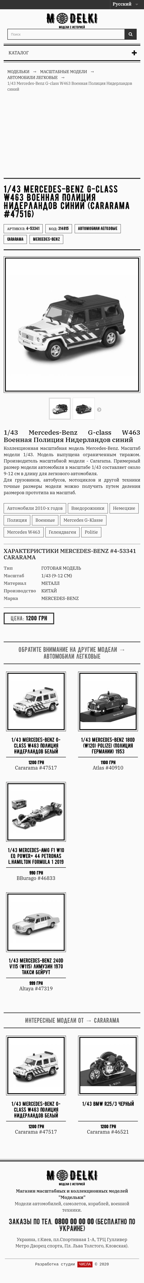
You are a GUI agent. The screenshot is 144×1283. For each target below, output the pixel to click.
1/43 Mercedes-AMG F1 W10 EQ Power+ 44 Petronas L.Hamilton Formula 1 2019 (36, 856)
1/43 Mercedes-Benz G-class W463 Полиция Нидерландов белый (36, 745)
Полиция (17, 520)
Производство (20, 591)
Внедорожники (87, 508)
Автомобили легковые (97, 228)
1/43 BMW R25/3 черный (108, 1103)
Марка (11, 598)
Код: (59, 228)
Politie (91, 532)
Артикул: (23, 228)
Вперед (99, 409)
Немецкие (124, 508)
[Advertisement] (72, 138)
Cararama (15, 239)
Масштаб (14, 576)
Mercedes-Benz (46, 239)
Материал (15, 583)
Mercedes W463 (23, 532)
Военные (45, 520)
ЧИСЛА (85, 1264)
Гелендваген (62, 532)
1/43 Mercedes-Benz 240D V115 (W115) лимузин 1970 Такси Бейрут (36, 966)
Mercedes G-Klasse (83, 520)
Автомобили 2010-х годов (35, 508)
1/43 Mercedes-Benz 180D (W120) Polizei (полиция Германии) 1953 (108, 745)
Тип (8, 568)
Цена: (17, 618)
